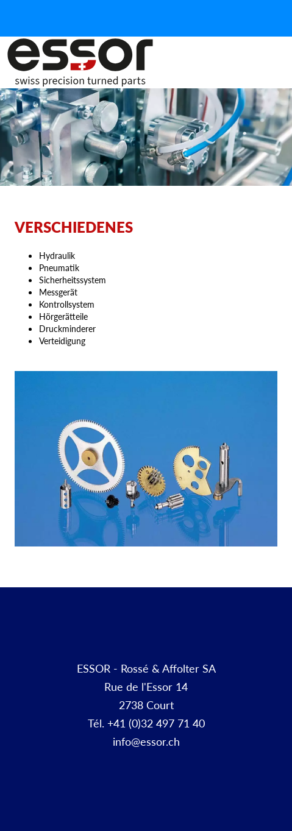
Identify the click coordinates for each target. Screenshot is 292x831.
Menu (278, 75)
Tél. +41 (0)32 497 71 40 (146, 722)
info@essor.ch (146, 741)
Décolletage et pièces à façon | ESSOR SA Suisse (80, 62)
